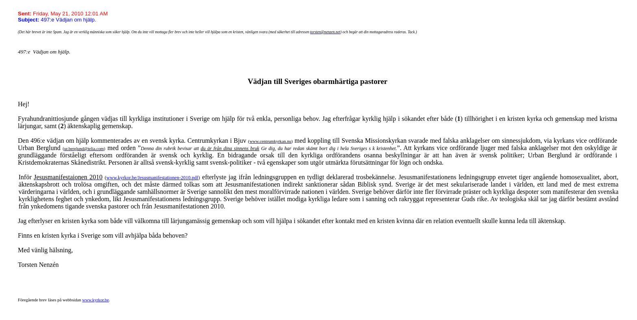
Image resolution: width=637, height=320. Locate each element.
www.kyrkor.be (95, 300)
